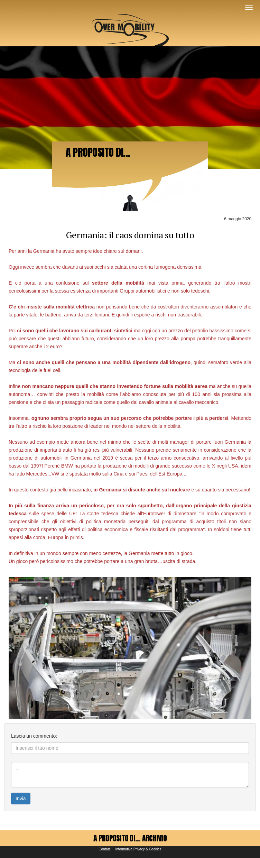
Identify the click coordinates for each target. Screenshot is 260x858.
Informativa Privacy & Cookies (138, 849)
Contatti (104, 849)
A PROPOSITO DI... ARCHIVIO (130, 838)
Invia (21, 798)
